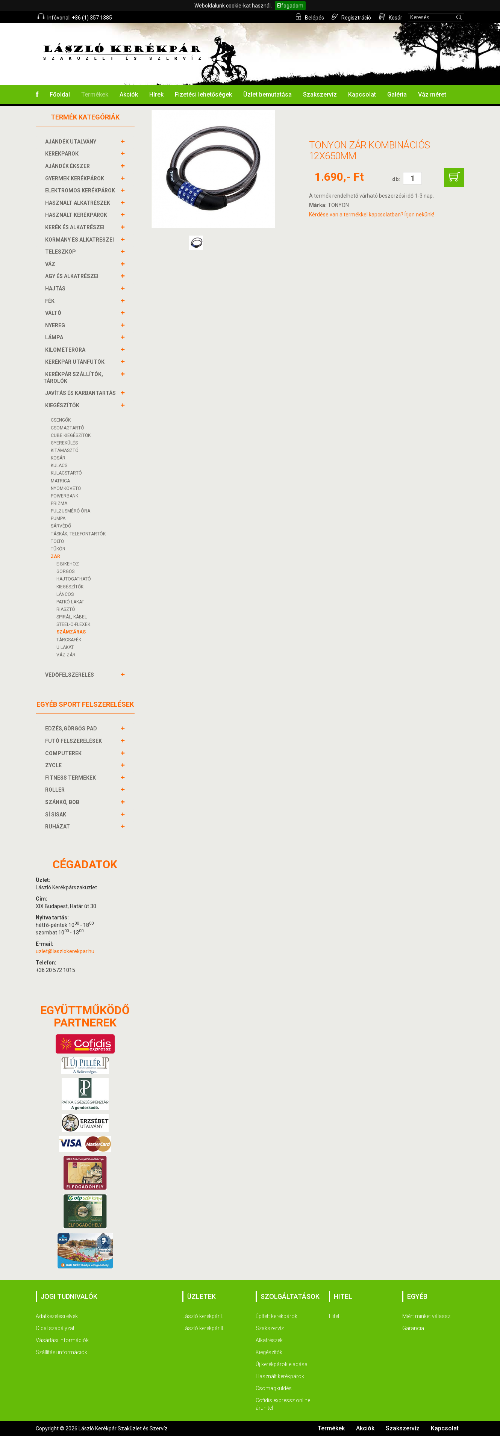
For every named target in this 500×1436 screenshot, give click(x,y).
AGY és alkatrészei (72, 276)
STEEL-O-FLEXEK (73, 624)
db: (396, 179)
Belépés (309, 17)
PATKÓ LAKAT (70, 602)
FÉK (50, 301)
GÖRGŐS (65, 571)
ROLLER (56, 789)
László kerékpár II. (203, 1328)
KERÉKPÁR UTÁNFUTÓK (75, 361)
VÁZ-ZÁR (66, 655)
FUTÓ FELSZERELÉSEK (74, 741)
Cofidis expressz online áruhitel (283, 1404)
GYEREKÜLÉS (64, 443)
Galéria (397, 94)
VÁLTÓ (54, 313)
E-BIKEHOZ (67, 564)
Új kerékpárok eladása (282, 1364)
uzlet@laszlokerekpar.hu (65, 951)
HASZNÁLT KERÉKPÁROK (77, 215)
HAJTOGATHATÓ (73, 579)
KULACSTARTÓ (66, 473)
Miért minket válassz (426, 1316)
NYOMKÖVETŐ (66, 488)
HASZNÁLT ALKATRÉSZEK (78, 203)
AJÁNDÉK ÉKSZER (68, 166)
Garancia (413, 1328)
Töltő (57, 541)
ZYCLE (54, 765)
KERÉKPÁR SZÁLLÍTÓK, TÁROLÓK (73, 377)
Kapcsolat (362, 94)
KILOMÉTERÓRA (66, 349)
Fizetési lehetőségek (203, 94)
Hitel (334, 1316)
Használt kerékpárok (280, 1376)
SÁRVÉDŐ (61, 526)
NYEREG (56, 325)
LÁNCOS (65, 594)
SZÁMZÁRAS (71, 632)
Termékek (94, 94)
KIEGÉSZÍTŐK (63, 405)
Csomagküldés (274, 1388)
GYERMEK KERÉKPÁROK (75, 178)
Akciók (129, 94)
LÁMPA (55, 337)
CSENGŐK (61, 420)
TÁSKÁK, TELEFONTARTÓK (78, 534)
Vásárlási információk (62, 1340)
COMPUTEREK (64, 753)
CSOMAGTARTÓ (67, 428)
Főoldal (60, 94)
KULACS (59, 465)
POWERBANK (64, 496)
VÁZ (51, 264)
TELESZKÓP (61, 251)
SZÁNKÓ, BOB (63, 802)
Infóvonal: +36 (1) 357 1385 (75, 17)
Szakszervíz (320, 94)
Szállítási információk (61, 1352)
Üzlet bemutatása (267, 94)
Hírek (156, 94)
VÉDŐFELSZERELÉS (70, 674)
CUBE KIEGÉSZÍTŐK (71, 435)
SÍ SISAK (56, 814)
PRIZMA (59, 503)
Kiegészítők (269, 1352)
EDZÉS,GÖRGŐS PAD (72, 728)
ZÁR (55, 556)
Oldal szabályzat (55, 1328)
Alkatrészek (269, 1340)
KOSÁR (58, 458)
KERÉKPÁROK (62, 153)
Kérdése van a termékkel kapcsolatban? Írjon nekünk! (371, 215)
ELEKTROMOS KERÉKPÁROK (81, 190)
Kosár (390, 17)
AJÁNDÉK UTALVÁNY (71, 141)
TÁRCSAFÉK (68, 639)
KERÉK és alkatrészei (75, 227)
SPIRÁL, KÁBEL (71, 617)
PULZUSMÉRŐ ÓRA (70, 511)
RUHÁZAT (58, 826)
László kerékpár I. (202, 1316)
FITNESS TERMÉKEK (71, 777)
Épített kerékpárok (276, 1316)
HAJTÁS (56, 288)
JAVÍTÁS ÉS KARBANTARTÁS (81, 393)
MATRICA (60, 481)
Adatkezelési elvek (57, 1316)
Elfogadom (290, 6)
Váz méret (432, 94)
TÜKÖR (58, 549)
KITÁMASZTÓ (65, 450)
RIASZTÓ (65, 609)
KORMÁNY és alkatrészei (80, 239)
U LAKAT (65, 647)
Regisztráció (351, 17)
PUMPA (58, 518)
